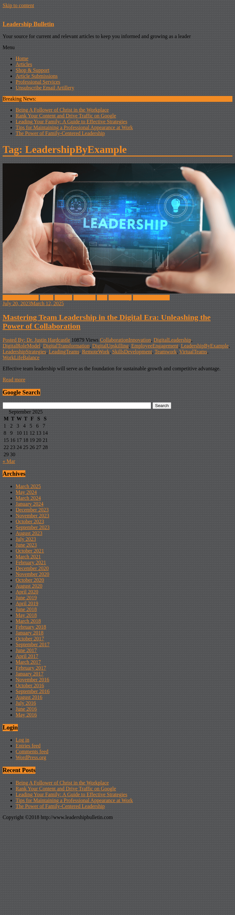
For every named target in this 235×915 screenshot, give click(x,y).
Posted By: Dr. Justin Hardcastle (36, 340)
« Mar (9, 461)
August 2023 (29, 533)
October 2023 (30, 521)
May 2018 (26, 615)
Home (22, 58)
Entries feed (28, 745)
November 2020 (32, 574)
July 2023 (26, 539)
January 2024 (30, 504)
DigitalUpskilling (110, 345)
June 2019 (26, 597)
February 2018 (31, 627)
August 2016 (29, 697)
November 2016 (32, 679)
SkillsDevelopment (132, 351)
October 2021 (30, 550)
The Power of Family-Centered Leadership (60, 133)
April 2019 (27, 603)
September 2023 (32, 527)
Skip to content (18, 5)
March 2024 (28, 498)
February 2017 (31, 668)
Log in (22, 740)
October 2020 (30, 580)
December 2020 (32, 568)
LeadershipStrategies (24, 351)
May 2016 (26, 714)
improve (63, 297)
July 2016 (26, 703)
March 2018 (28, 621)
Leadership (120, 297)
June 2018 (26, 609)
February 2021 (31, 562)
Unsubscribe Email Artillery (45, 87)
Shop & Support (32, 70)
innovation (84, 297)
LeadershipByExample (205, 345)
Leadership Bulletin (28, 23)
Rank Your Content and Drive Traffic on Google (66, 115)
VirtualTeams (193, 351)
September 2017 (32, 644)
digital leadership (21, 297)
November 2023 (32, 515)
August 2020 (29, 586)
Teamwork (165, 351)
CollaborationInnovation (125, 340)
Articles (24, 64)
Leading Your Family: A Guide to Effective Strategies (71, 121)
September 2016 (32, 691)
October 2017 (30, 638)
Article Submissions (37, 76)
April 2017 (27, 656)
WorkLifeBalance (21, 357)
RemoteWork (96, 351)
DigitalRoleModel (21, 345)
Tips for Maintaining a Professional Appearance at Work (74, 127)
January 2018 (30, 632)
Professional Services (38, 82)
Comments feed (32, 751)
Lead (102, 297)
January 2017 (30, 673)
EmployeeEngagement (154, 345)
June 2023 (26, 545)
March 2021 (28, 556)
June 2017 (26, 650)
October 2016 (30, 685)
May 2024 (26, 492)
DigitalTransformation (66, 345)
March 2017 (28, 662)
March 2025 (28, 486)
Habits (47, 297)
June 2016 (26, 709)
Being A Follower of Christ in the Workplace (62, 110)
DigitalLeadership (172, 340)
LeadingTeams (64, 351)
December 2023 (32, 509)
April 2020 (27, 591)
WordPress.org (31, 757)
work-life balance (151, 297)
